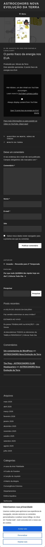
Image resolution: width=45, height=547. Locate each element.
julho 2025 (8, 451)
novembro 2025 (10, 431)
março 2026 (8, 411)
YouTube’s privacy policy (28, 94)
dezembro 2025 (10, 426)
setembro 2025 (10, 441)
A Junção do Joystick (12, 476)
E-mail (7, 211)
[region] (22, 525)
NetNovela (8, 501)
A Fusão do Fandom (12, 471)
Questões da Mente (16, 136)
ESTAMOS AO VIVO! (12, 319)
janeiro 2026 (9, 421)
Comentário (9, 165)
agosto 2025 (9, 446)
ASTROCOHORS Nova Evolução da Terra (22, 354)
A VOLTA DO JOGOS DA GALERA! (18, 309)
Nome (7, 199)
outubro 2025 (9, 436)
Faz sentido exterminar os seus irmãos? (20, 314)
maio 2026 (8, 402)
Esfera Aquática (10, 496)
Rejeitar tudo (22, 542)
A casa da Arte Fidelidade (14, 466)
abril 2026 (8, 407)
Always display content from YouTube (22, 102)
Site (5, 223)
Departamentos (10, 491)
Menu (22, 14)
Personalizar (22, 535)
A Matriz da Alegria (11, 481)
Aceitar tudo (22, 529)
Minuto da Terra (15, 142)
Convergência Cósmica (13, 486)
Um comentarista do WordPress (18, 351)
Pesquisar (8, 288)
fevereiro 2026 (9, 416)
